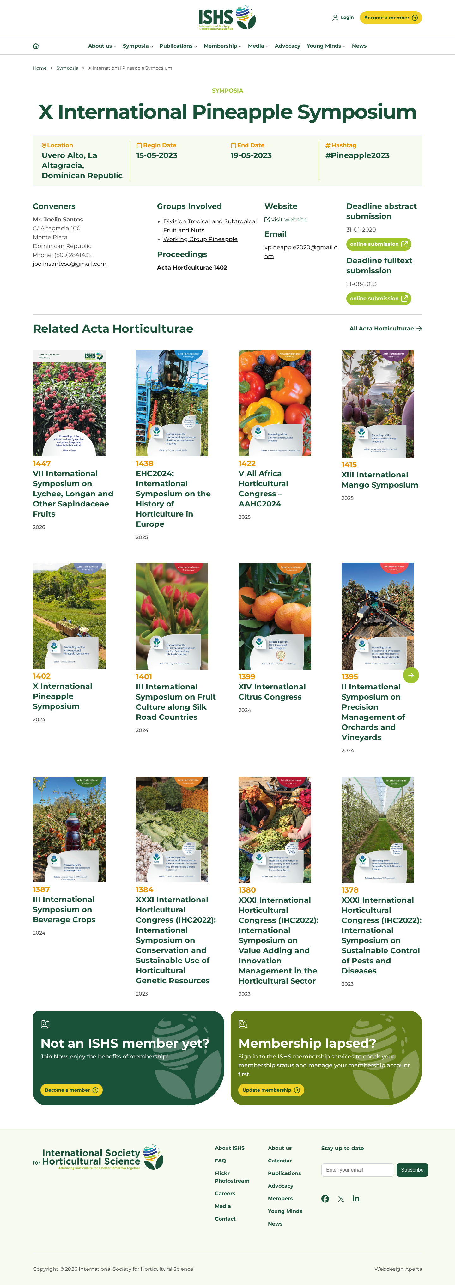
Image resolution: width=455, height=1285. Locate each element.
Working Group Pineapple (200, 239)
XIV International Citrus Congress (272, 691)
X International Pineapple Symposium (62, 696)
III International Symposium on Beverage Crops (64, 909)
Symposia (67, 68)
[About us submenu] (115, 46)
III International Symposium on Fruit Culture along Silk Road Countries (176, 702)
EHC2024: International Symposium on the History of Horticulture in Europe (173, 499)
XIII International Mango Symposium (380, 479)
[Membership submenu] (240, 46)
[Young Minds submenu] (344, 46)
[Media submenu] (267, 46)
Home (39, 68)
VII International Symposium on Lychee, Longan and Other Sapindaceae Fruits (73, 493)
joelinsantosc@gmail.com (69, 263)
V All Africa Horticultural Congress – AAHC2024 (263, 488)
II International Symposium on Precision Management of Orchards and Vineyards (373, 712)
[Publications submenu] (195, 46)
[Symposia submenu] (151, 46)
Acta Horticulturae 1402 (192, 267)
